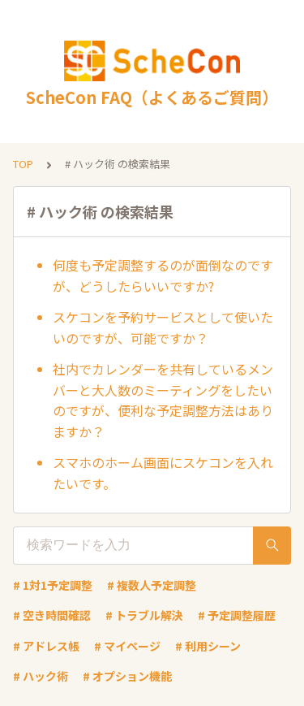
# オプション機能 (127, 676)
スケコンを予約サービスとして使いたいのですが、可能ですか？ (163, 327)
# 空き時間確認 (52, 615)
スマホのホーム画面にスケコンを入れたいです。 (163, 473)
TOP (23, 163)
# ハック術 (40, 676)
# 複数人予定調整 (151, 585)
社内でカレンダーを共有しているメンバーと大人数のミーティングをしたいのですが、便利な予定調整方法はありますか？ (163, 400)
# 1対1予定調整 (52, 585)
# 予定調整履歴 (237, 615)
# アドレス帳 (46, 646)
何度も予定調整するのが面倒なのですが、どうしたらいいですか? (163, 275)
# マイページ (127, 646)
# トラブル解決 (144, 615)
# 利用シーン (208, 646)
